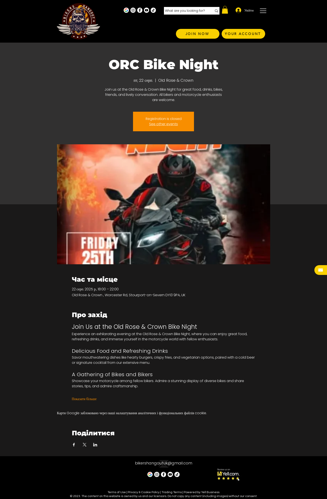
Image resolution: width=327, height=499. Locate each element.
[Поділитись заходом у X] (85, 444)
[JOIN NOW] (197, 34)
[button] (225, 10)
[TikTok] (153, 10)
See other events (163, 123)
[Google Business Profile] (126, 10)
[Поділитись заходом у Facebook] (74, 444)
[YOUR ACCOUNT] (243, 34)
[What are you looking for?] (185, 11)
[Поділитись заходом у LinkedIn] (95, 444)
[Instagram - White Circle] (133, 10)
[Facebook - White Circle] (139, 10)
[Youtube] (146, 10)
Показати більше (84, 399)
